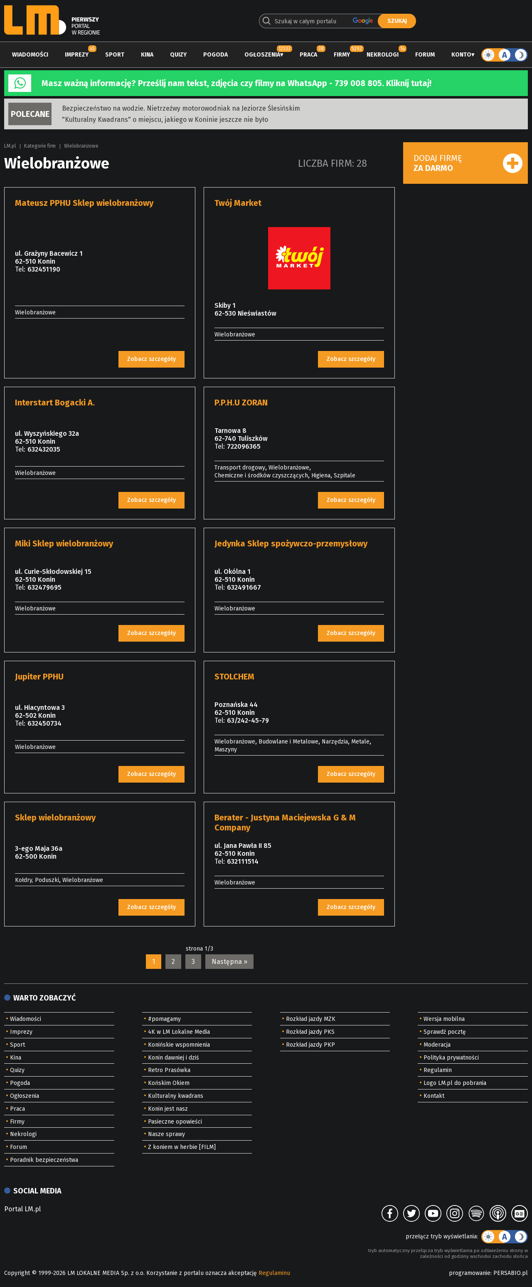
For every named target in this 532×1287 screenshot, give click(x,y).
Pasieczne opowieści (175, 1121)
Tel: (20, 269)
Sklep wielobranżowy (55, 818)
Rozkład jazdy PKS (310, 1031)
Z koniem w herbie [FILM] (182, 1147)
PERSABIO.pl (510, 1273)
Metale (360, 741)
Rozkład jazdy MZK (310, 1019)
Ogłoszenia (262, 54)
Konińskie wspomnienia (179, 1044)
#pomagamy (164, 1019)
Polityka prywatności (451, 1057)
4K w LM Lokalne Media (179, 1031)
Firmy (342, 54)
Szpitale (344, 475)
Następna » (229, 962)
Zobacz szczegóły (151, 359)
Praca (308, 54)
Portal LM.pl (22, 1209)
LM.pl (10, 146)
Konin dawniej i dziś (173, 1057)
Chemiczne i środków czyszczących (261, 475)
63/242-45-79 (248, 720)
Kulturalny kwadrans (175, 1095)
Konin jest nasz (168, 1108)
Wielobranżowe (81, 146)
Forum (425, 54)
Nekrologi (383, 54)
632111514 (243, 861)
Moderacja (437, 1044)
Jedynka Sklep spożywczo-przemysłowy (290, 543)
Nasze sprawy (166, 1134)
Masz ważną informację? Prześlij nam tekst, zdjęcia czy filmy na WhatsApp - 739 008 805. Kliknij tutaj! (236, 83)
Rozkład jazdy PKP (310, 1044)
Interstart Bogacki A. (55, 403)
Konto (461, 54)
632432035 (43, 449)
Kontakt (434, 1095)
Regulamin (438, 1070)
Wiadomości (30, 54)
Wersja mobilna (444, 1019)
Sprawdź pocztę (445, 1031)
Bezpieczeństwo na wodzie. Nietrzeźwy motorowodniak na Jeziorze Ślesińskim (181, 108)
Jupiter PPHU (39, 677)
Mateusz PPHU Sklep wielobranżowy (84, 203)
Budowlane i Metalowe (288, 741)
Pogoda (215, 54)
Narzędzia (335, 741)
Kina (147, 54)
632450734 (44, 723)
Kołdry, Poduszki (37, 880)
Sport (114, 54)
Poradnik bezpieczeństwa (44, 1159)
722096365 (244, 446)
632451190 (43, 269)
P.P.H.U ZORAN (241, 403)
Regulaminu (274, 1273)
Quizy (178, 54)
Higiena (320, 475)
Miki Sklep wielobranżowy (64, 543)
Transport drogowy (239, 467)
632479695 (44, 587)
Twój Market (237, 203)
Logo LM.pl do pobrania (455, 1083)
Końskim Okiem (169, 1083)
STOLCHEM (234, 677)
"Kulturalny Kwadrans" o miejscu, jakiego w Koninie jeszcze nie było (165, 120)
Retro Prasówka (169, 1070)
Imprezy (77, 54)
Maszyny (225, 749)
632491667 (244, 587)
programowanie (469, 1273)
